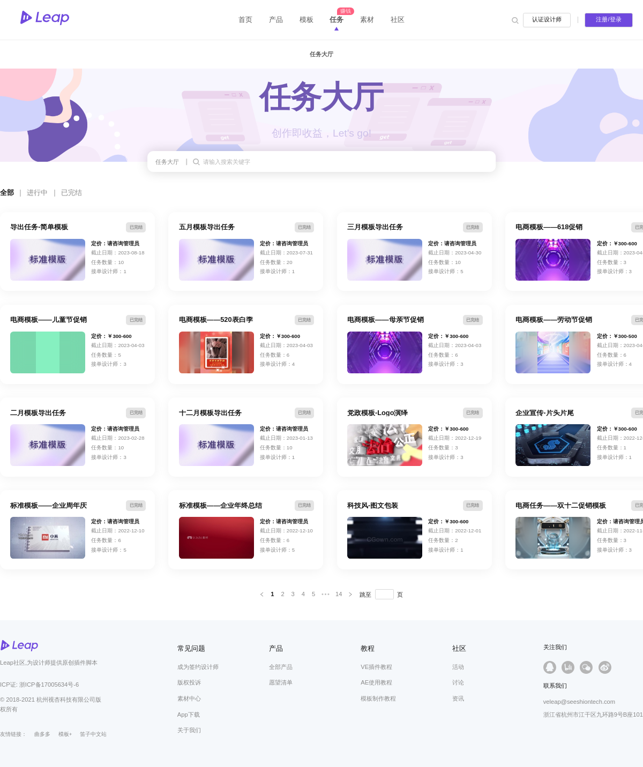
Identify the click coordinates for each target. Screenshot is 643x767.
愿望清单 (281, 682)
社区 (459, 648)
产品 (276, 648)
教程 (368, 648)
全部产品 (281, 667)
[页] (384, 594)
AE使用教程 (376, 682)
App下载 (188, 714)
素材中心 (189, 698)
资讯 (458, 698)
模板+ (65, 734)
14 (338, 594)
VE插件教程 (376, 667)
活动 (458, 667)
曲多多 (42, 734)
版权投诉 (189, 682)
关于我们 (189, 730)
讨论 (458, 682)
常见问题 (191, 648)
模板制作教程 (378, 698)
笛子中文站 (93, 734)
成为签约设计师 (198, 667)
